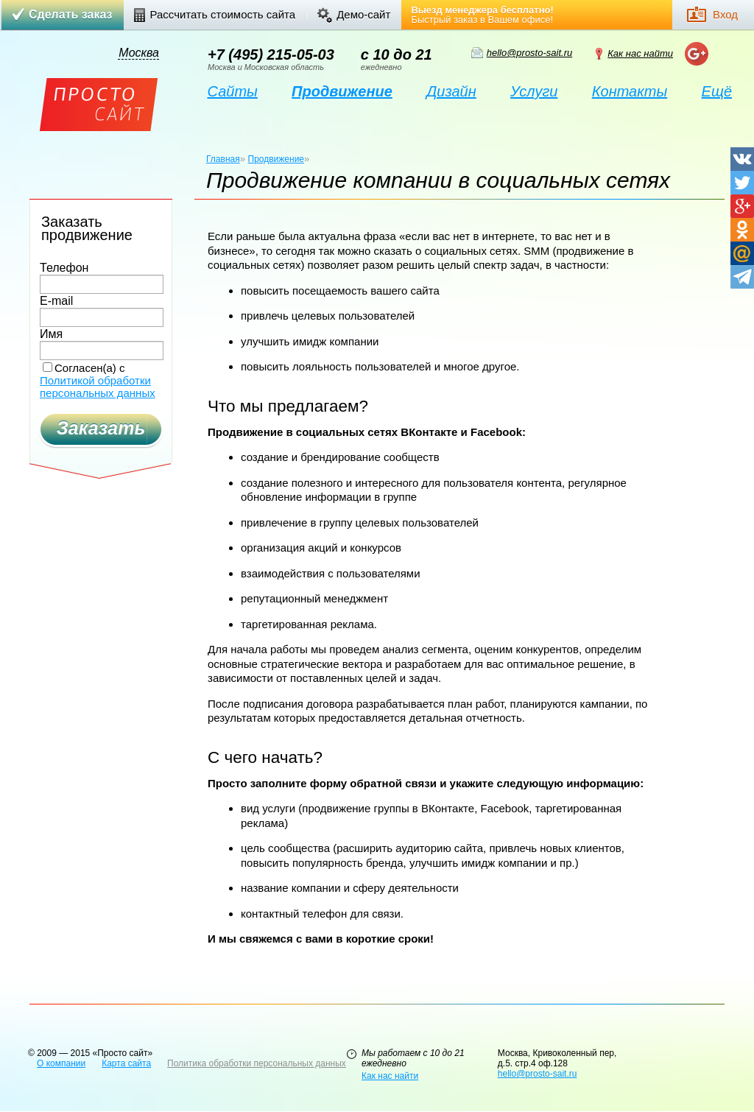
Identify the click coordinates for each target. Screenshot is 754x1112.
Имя (51, 334)
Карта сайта (126, 1063)
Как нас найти (640, 53)
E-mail (56, 301)
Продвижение (276, 159)
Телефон (64, 268)
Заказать (101, 428)
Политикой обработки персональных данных (97, 386)
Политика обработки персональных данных (256, 1063)
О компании (61, 1063)
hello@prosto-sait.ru (530, 52)
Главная (223, 159)
